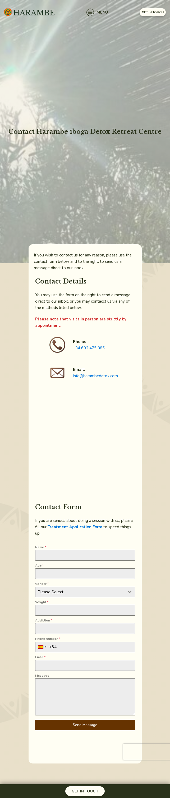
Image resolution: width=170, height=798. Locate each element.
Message (42, 675)
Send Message (85, 724)
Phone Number (47, 639)
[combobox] (85, 592)
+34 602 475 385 (89, 348)
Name (40, 547)
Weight (41, 602)
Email (40, 657)
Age (39, 565)
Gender (42, 584)
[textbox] (80, 592)
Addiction (43, 620)
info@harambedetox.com (95, 376)
